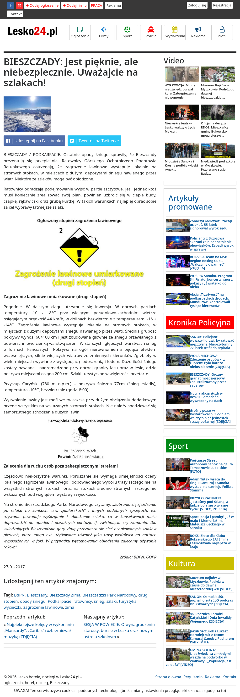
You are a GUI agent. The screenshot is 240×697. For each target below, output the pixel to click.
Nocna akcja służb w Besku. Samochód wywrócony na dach (206, 397)
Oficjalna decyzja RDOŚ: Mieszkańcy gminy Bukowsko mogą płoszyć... (215, 129)
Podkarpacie (59, 601)
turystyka (128, 601)
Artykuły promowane (190, 202)
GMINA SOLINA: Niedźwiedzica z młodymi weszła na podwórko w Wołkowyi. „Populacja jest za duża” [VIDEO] (198, 657)
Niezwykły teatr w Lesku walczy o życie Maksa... (180, 127)
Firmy (103, 32)
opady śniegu (32, 601)
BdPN (19, 595)
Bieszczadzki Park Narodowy (109, 595)
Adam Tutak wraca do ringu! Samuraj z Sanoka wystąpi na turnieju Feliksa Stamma (211, 484)
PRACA (96, 5)
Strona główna (168, 677)
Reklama (114, 5)
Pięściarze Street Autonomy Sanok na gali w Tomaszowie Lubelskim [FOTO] (211, 466)
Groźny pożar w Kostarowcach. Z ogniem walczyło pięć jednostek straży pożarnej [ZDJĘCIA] (210, 416)
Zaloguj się (197, 5)
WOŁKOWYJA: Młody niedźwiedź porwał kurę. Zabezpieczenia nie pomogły (180, 91)
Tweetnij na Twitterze (94, 141)
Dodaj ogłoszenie (42, 5)
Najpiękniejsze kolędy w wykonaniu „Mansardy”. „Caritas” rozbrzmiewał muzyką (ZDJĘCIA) (39, 630)
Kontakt (15, 13)
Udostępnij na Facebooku (34, 141)
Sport (127, 32)
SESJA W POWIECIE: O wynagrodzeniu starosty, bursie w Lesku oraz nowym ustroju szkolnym (119, 630)
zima (69, 607)
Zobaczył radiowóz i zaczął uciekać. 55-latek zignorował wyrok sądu (211, 225)
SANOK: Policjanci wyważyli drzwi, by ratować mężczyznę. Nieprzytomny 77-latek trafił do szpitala (212, 342)
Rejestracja (222, 5)
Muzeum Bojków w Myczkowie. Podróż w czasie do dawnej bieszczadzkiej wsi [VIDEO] (211, 583)
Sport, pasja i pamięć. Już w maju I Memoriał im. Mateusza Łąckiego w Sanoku (212, 522)
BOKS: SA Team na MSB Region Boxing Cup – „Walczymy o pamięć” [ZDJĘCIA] (208, 262)
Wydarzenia (175, 32)
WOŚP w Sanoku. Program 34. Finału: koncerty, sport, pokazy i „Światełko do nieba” (211, 281)
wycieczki (12, 607)
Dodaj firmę (74, 5)
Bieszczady (37, 595)
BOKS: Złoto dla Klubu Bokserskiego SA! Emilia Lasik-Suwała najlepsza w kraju (210, 541)
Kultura (181, 563)
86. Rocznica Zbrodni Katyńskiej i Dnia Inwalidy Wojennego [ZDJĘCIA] (211, 618)
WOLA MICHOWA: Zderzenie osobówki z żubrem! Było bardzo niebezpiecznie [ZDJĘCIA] (210, 361)
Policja (151, 32)
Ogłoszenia (80, 32)
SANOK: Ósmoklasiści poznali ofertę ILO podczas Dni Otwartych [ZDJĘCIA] (211, 600)
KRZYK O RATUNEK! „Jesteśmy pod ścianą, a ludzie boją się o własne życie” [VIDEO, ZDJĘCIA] (209, 503)
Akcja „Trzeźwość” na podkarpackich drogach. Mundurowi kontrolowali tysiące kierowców (210, 300)
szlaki (111, 601)
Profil (222, 32)
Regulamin (193, 677)
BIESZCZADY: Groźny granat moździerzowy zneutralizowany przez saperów (208, 380)
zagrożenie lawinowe (43, 607)
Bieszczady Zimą (64, 595)
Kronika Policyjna (199, 322)
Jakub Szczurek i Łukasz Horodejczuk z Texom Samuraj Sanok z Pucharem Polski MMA (212, 636)
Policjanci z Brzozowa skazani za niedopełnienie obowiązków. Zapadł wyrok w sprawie (212, 243)
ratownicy (83, 601)
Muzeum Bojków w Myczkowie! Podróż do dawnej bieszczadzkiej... (218, 91)
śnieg (99, 601)
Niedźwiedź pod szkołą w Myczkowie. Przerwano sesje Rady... (218, 167)
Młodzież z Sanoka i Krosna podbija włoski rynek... (181, 165)
